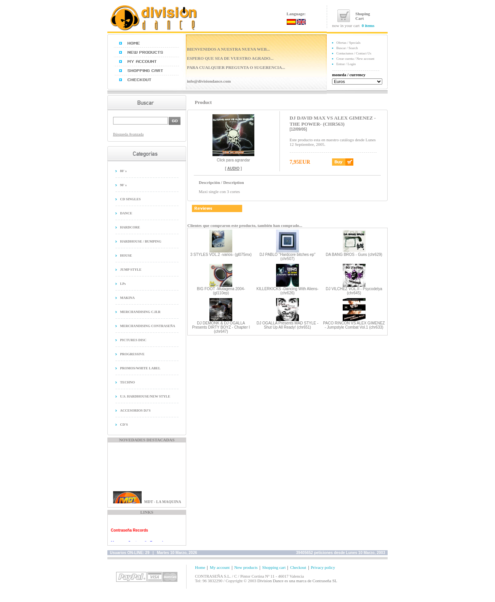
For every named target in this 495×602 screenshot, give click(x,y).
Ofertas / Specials (348, 43)
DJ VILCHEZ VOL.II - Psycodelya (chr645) (354, 291)
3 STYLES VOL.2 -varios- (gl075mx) (221, 254)
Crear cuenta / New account (355, 59)
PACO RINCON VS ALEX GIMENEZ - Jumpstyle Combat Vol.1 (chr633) (354, 325)
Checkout (298, 567)
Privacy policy (323, 567)
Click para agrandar (233, 158)
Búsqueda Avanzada (128, 134)
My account (220, 567)
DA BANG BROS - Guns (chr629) (354, 254)
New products (245, 567)
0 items (368, 25)
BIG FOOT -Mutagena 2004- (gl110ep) (221, 291)
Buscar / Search (347, 48)
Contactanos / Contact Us (353, 53)
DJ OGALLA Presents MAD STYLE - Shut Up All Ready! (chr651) (287, 325)
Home (200, 567)
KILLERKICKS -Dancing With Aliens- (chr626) (288, 291)
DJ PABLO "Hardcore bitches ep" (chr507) (287, 256)
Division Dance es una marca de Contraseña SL (297, 580)
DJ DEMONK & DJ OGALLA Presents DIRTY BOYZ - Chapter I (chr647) (221, 327)
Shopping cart (274, 567)
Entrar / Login (346, 64)
